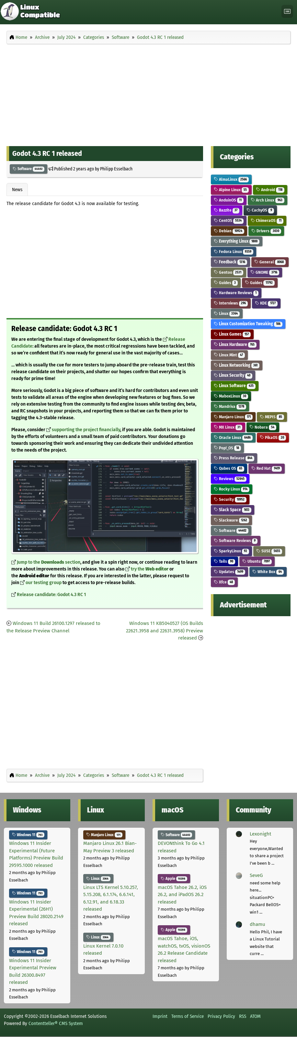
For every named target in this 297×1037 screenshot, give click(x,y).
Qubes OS (229, 468)
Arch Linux (267, 200)
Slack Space (233, 509)
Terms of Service (187, 1016)
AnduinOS (229, 200)
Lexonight (260, 834)
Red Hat (266, 468)
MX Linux (228, 427)
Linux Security (233, 375)
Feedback (230, 261)
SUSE (269, 550)
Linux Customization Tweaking (248, 323)
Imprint (160, 1016)
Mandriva (230, 406)
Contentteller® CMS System (56, 1023)
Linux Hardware (235, 344)
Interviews (231, 303)
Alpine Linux (231, 189)
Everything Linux (237, 241)
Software (28, 169)
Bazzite (227, 210)
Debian (229, 230)
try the (149, 569)
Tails (224, 561)
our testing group (44, 582)
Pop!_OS (227, 447)
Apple (174, 878)
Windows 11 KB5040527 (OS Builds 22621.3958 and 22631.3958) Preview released (164, 630)
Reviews (230, 478)
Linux (227, 313)
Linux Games (232, 334)
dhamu (257, 924)
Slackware (231, 520)
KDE (266, 303)
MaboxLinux (231, 396)
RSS (242, 1016)
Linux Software (235, 385)
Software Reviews (236, 540)
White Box (268, 571)
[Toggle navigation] (287, 11)
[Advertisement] (148, 93)
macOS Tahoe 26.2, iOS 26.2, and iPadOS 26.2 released (182, 894)
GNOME (264, 272)
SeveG (256, 875)
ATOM (255, 1016)
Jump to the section (48, 562)
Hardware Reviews (236, 292)
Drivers (266, 230)
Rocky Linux (232, 489)
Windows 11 (28, 835)
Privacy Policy (221, 1016)
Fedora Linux (234, 251)
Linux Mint (229, 354)
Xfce (224, 582)
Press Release (234, 457)
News (17, 189)
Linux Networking (237, 365)
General (270, 261)
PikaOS (273, 437)
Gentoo (229, 272)
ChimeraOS (267, 220)
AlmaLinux (231, 179)
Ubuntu (257, 561)
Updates (230, 571)
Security (230, 499)
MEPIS (272, 416)
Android (270, 189)
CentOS (229, 220)
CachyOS (260, 210)
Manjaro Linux (233, 416)
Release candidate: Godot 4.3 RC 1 (51, 594)
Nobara (262, 427)
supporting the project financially (86, 429)
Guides (226, 282)
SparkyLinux (231, 550)
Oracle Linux (233, 437)
